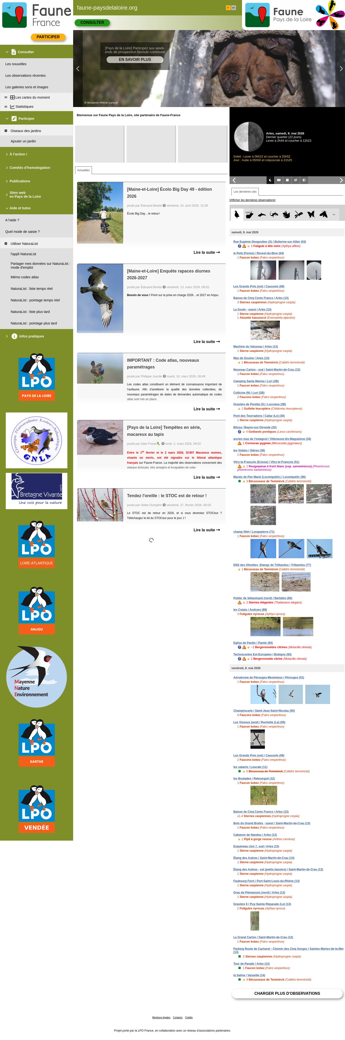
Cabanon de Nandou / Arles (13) (255, 835)
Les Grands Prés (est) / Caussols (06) (258, 286)
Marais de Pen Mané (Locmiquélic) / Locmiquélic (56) (269, 477)
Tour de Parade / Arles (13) (251, 963)
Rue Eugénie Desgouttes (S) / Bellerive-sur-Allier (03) (269, 241)
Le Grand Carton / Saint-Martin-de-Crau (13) (263, 937)
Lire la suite (207, 252)
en (233, 7)
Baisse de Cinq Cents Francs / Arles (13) (261, 298)
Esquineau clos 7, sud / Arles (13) (256, 846)
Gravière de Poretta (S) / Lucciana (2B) (259, 404)
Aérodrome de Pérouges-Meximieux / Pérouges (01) (268, 677)
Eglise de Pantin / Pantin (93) (253, 643)
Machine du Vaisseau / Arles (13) (255, 346)
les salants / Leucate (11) (250, 767)
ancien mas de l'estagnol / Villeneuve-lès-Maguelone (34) (272, 439)
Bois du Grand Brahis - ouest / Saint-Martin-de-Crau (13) (271, 823)
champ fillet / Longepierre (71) (254, 531)
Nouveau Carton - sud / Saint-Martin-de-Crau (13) (266, 369)
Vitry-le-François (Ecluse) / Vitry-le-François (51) (266, 462)
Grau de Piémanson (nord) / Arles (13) (259, 892)
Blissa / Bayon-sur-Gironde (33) (254, 427)
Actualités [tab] (83, 170)
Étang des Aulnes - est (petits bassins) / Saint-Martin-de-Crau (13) (278, 869)
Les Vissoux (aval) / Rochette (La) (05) (259, 722)
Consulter (92, 22)
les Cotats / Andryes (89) (250, 609)
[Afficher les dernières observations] (252, 200)
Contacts (177, 1017)
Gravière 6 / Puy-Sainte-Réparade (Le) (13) (262, 904)
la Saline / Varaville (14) (249, 975)
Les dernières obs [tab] (245, 191)
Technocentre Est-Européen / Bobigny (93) (262, 654)
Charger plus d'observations (287, 993)
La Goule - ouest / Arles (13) (252, 309)
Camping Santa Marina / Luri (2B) (256, 381)
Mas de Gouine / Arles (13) (251, 358)
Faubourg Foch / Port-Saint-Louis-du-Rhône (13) (266, 881)
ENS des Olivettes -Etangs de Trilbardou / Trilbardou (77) (272, 565)
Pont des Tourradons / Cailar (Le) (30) (259, 416)
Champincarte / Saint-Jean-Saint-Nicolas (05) (264, 710)
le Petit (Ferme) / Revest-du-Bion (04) (258, 253)
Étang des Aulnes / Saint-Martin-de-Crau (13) (263, 858)
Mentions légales (161, 1017)
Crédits (189, 1017)
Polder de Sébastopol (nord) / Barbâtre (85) (262, 598)
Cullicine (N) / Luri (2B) (248, 392)
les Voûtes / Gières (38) (249, 450)
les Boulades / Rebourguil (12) (254, 778)
